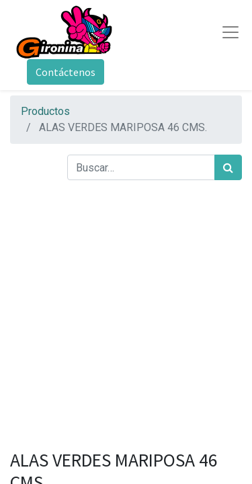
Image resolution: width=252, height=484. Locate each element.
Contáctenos (65, 72)
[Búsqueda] (228, 167)
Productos (45, 111)
